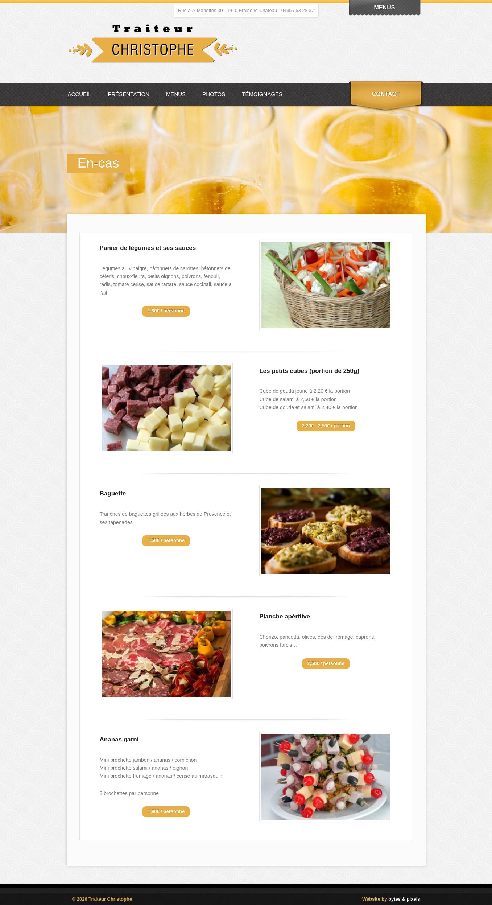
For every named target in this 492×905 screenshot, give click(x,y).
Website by (391, 899)
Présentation (128, 94)
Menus (176, 94)
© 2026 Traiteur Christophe (102, 899)
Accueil (79, 94)
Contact (386, 94)
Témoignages (262, 94)
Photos (213, 94)
